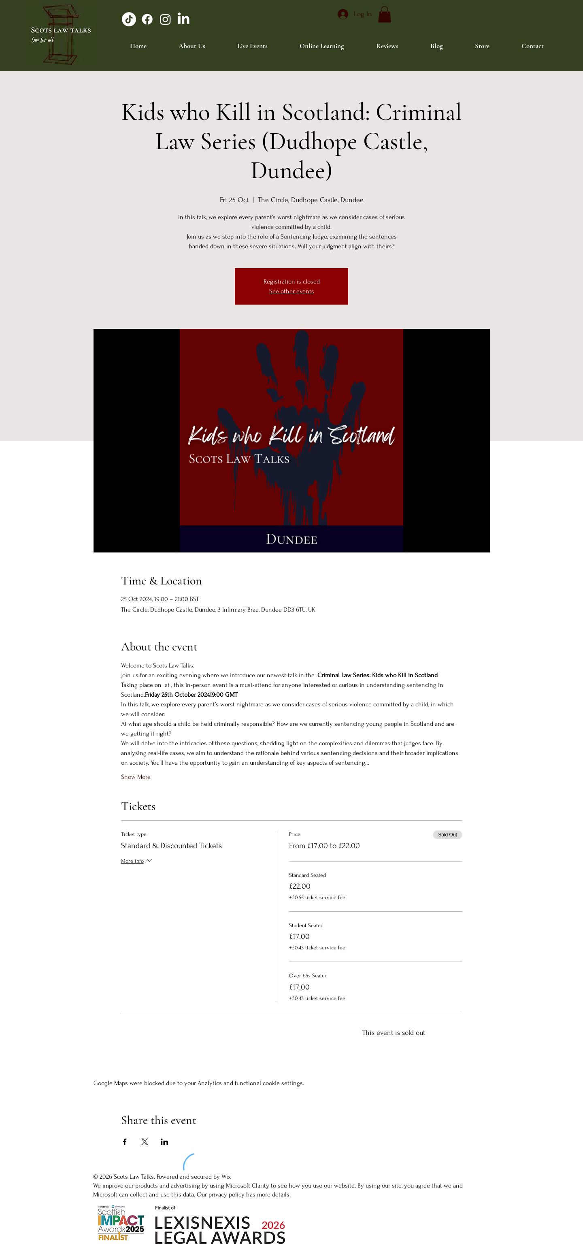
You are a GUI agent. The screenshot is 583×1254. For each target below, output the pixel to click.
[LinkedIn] (184, 19)
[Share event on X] (145, 1142)
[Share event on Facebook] (125, 1142)
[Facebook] (147, 19)
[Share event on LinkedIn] (164, 1142)
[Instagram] (165, 19)
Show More (136, 777)
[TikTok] (129, 19)
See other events (291, 291)
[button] (385, 14)
